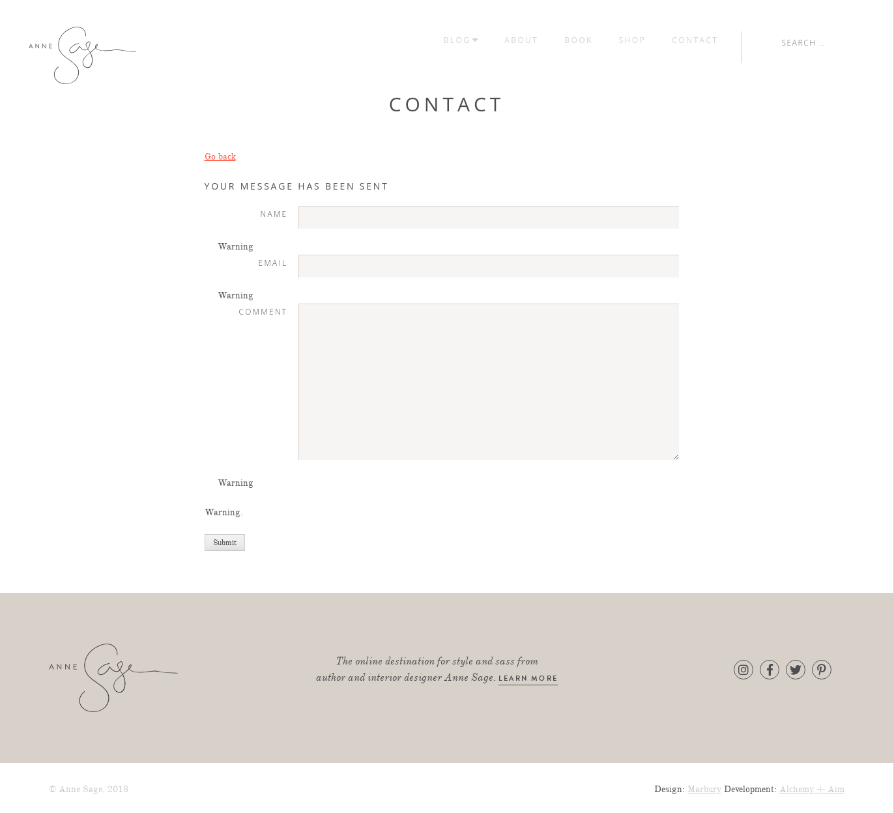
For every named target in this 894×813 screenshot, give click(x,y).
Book (681, 40)
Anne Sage (133, 55)
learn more (528, 675)
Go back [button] (220, 152)
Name (273, 209)
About (624, 40)
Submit (225, 539)
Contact (798, 40)
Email (273, 257)
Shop (735, 40)
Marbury (704, 785)
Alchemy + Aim (811, 785)
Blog (559, 40)
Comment (262, 306)
